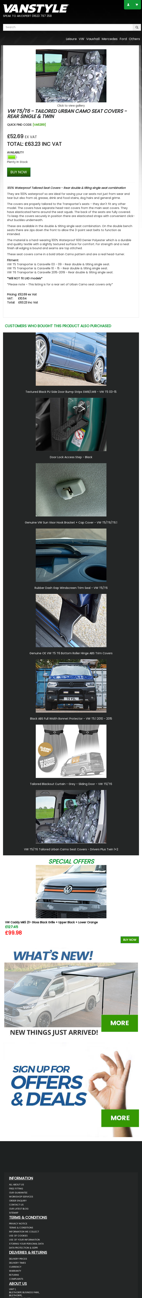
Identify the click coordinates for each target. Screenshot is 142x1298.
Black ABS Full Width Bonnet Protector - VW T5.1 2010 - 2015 (71, 719)
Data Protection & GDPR (23, 1247)
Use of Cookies (18, 1235)
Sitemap (13, 1212)
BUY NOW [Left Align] (19, 172)
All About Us (16, 1184)
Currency (15, 1266)
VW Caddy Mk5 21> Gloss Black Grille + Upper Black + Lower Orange (51, 922)
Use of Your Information (24, 1239)
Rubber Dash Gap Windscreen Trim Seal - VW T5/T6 (71, 588)
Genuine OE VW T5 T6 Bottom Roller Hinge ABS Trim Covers (71, 653)
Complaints (16, 1279)
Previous (7, 905)
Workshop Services (21, 1196)
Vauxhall (93, 39)
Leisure (71, 39)
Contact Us (16, 1204)
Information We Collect (24, 1231)
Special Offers (71, 861)
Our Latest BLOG (18, 1208)
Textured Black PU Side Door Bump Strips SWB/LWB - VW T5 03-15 (71, 392)
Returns (14, 1274)
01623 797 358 (42, 16)
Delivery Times (17, 1262)
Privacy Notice (18, 1223)
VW (81, 39)
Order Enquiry (18, 1200)
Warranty (15, 1270)
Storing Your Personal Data (26, 1243)
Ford (123, 39)
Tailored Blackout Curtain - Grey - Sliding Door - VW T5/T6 (71, 784)
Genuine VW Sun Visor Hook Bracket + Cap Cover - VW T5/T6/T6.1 (71, 522)
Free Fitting (16, 1188)
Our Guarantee (18, 1192)
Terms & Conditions (21, 1227)
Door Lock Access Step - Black (71, 457)
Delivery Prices (18, 1258)
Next (134, 905)
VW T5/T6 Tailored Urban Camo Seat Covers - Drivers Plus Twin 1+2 (71, 849)
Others (134, 39)
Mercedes (110, 39)
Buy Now (129, 940)
